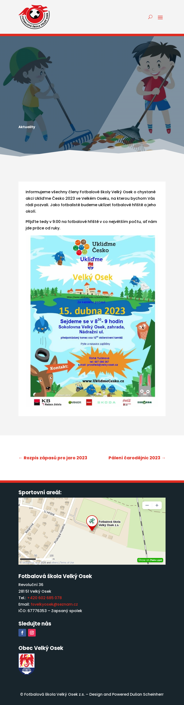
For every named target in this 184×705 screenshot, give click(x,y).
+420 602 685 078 (44, 598)
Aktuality (26, 127)
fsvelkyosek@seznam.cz (54, 604)
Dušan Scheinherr (147, 694)
